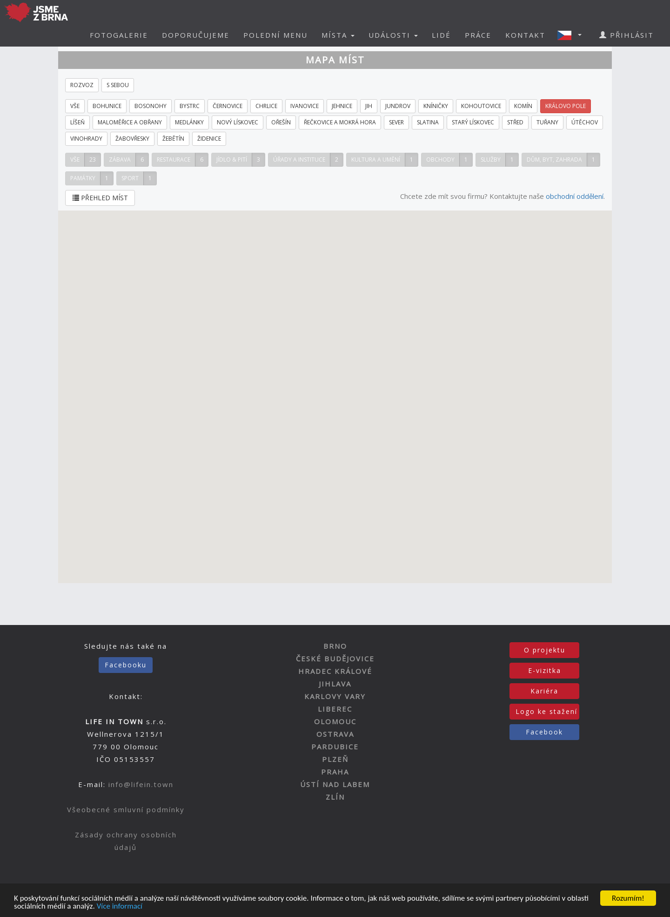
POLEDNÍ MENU (275, 35)
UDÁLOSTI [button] (393, 35)
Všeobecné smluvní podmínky (126, 809)
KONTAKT (525, 35)
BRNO (335, 646)
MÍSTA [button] (338, 35)
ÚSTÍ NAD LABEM (335, 784)
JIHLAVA (335, 683)
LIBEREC (335, 708)
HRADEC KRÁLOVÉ (335, 671)
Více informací (119, 906)
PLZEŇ (335, 759)
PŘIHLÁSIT (626, 35)
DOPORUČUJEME (195, 35)
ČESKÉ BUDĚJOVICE (335, 658)
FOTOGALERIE (119, 35)
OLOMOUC (335, 721)
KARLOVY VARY (335, 696)
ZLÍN (335, 797)
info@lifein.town (141, 784)
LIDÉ (441, 35)
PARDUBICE (335, 746)
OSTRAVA (335, 734)
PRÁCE (478, 35)
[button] (572, 35)
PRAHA (335, 771)
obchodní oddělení (574, 196)
